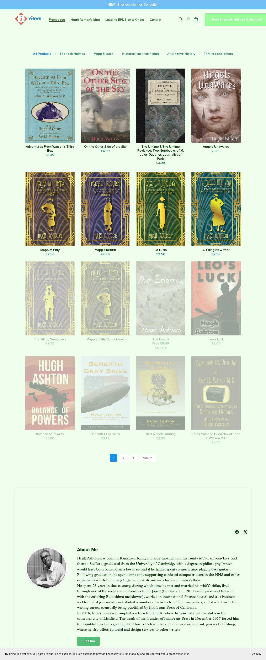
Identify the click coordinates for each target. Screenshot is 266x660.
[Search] (180, 19)
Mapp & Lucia (103, 54)
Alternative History (181, 54)
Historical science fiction (140, 54)
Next (148, 458)
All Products (42, 54)
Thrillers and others (218, 54)
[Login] (188, 19)
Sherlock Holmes (72, 54)
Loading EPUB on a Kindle (124, 19)
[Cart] (197, 19)
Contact (155, 19)
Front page (57, 19)
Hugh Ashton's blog (85, 19)
